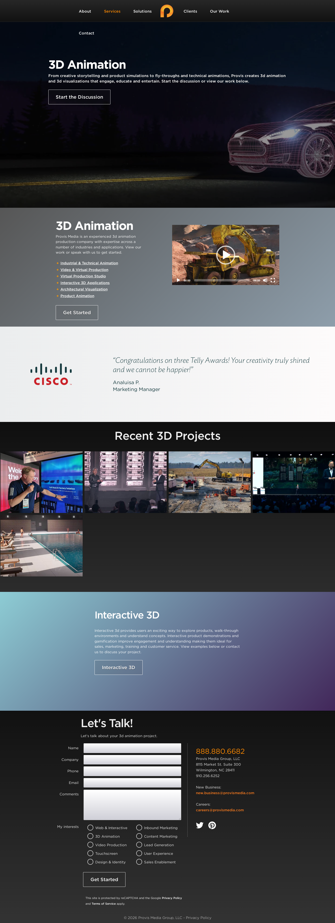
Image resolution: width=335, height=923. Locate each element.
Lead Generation (154, 845)
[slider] (222, 280)
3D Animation (105, 836)
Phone (73, 771)
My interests (68, 827)
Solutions (142, 11)
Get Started (77, 312)
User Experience (154, 853)
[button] (225, 255)
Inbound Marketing (154, 828)
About (85, 11)
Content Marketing (154, 836)
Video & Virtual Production (84, 270)
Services (112, 11)
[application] (225, 255)
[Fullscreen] (272, 280)
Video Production (105, 845)
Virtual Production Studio (83, 276)
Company (70, 760)
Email (74, 783)
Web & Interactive (105, 828)
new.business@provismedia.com (225, 793)
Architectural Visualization (84, 289)
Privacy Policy (172, 898)
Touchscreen (105, 853)
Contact (86, 33)
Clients (190, 11)
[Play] (178, 280)
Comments (69, 794)
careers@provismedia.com (220, 810)
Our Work (219, 11)
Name (73, 748)
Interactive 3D (118, 667)
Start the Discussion (79, 97)
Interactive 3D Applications (85, 283)
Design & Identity (105, 862)
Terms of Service (104, 903)
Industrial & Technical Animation (89, 263)
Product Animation (77, 296)
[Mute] (265, 280)
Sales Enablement (154, 862)
